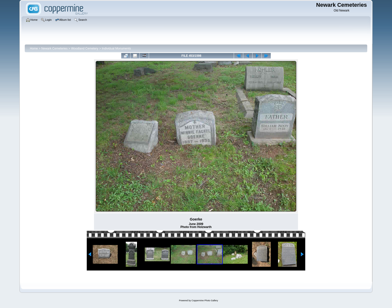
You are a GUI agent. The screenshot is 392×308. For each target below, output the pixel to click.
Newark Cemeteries (54, 48)
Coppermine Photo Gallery (205, 300)
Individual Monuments (116, 48)
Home (34, 48)
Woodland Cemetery (84, 48)
